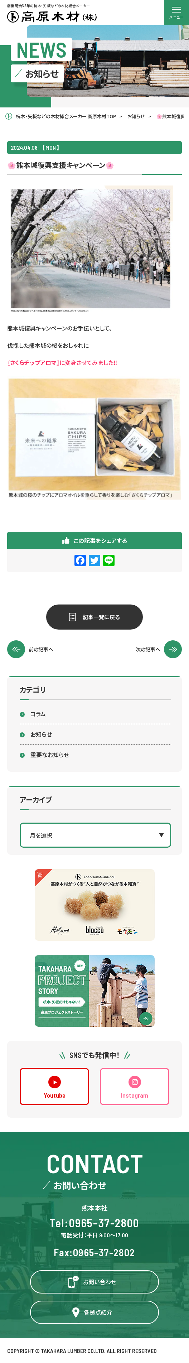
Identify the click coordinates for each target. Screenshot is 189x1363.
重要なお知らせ (49, 754)
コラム (38, 713)
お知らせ (41, 734)
